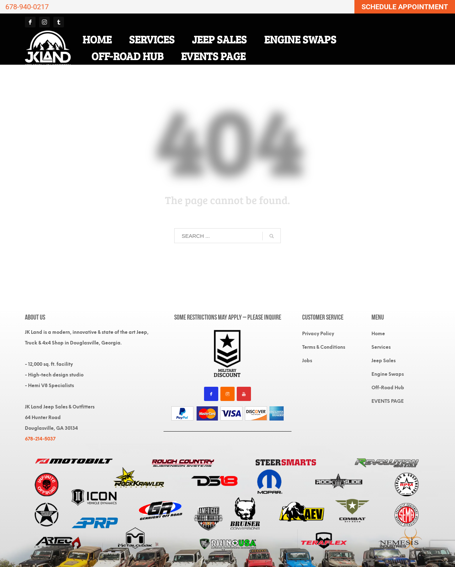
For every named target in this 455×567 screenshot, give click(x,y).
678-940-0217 (27, 6)
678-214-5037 (40, 439)
